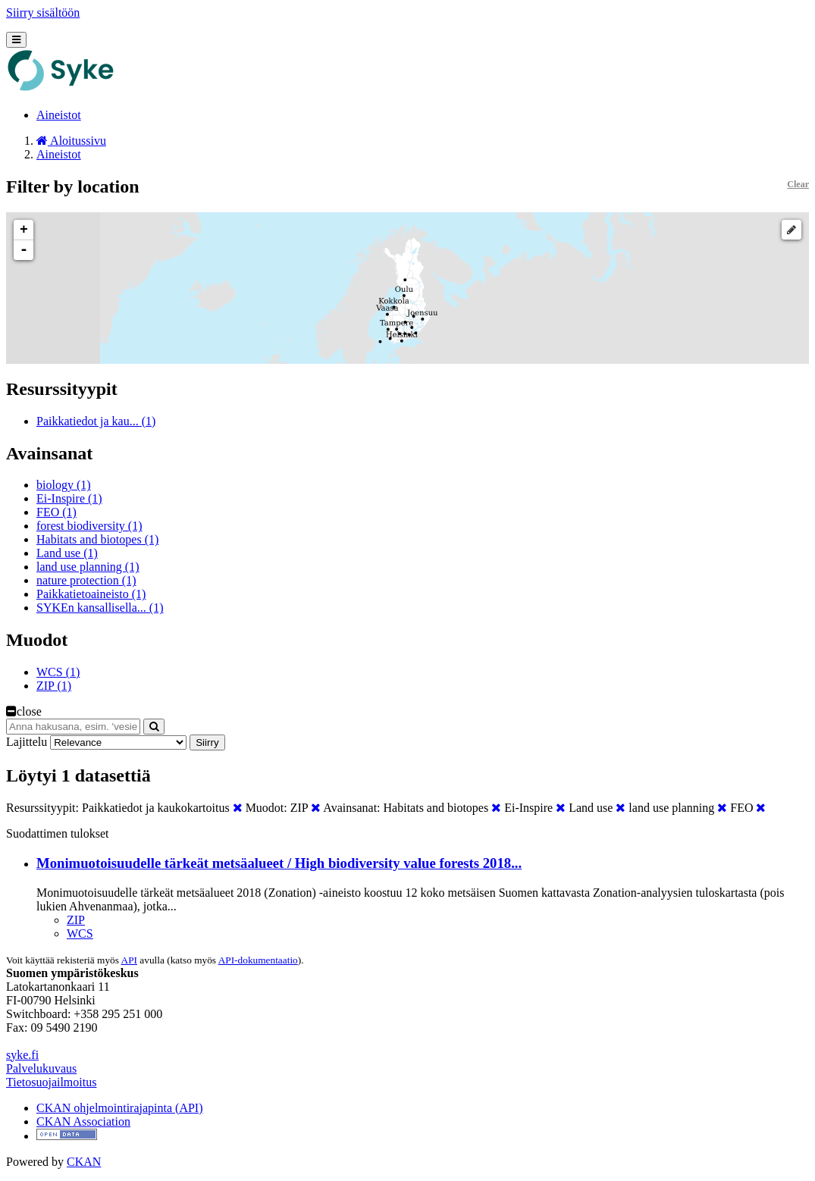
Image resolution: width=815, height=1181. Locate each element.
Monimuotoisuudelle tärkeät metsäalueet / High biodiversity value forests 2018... (279, 863)
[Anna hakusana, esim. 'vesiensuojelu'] (73, 727)
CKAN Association (83, 1121)
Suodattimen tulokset (57, 833)
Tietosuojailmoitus (51, 1082)
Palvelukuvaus (41, 1068)
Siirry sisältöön (43, 12)
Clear (798, 184)
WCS (80, 933)
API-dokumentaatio (258, 960)
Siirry (207, 742)
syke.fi (22, 1054)
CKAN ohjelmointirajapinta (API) (119, 1107)
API (129, 960)
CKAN (84, 1161)
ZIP (76, 919)
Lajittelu (26, 741)
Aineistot (58, 114)
